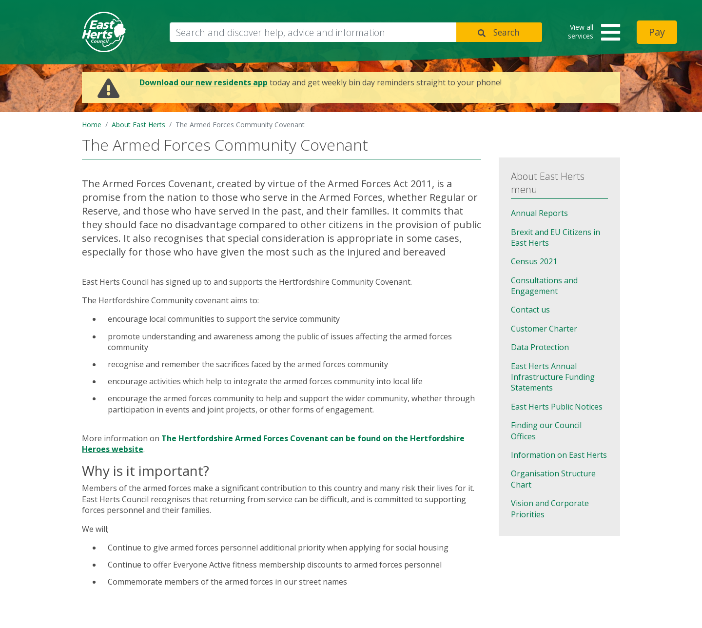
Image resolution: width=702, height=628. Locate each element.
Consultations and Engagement (544, 285)
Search (506, 32)
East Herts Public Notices (557, 406)
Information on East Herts (559, 455)
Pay (657, 32)
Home (91, 124)
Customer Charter (544, 328)
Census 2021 (534, 261)
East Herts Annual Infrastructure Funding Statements (553, 377)
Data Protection (540, 347)
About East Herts (138, 124)
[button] (591, 33)
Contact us (530, 309)
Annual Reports (539, 213)
